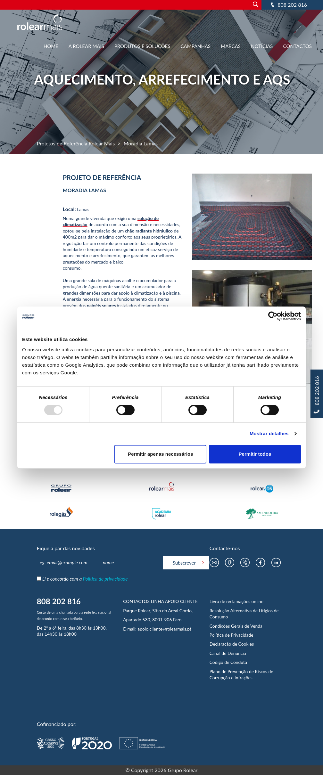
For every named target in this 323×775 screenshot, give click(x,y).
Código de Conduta (228, 662)
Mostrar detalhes (269, 433)
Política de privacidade (105, 579)
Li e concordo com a (85, 579)
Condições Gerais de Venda (236, 626)
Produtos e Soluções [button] (142, 46)
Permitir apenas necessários (160, 454)
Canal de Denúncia (228, 653)
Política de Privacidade (231, 635)
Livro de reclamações (231, 601)
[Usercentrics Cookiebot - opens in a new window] (273, 316)
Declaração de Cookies (232, 644)
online (257, 601)
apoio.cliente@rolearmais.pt (164, 629)
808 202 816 (292, 5)
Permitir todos (255, 454)
